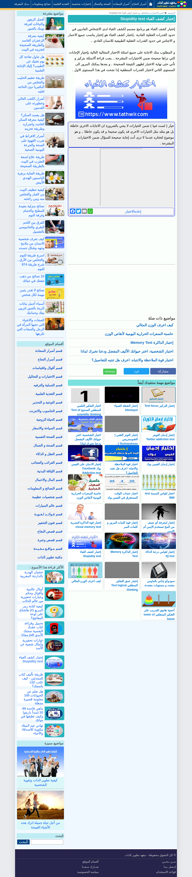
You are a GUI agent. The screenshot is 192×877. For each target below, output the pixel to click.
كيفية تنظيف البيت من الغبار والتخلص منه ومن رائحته (31, 194)
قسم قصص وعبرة (50, 540)
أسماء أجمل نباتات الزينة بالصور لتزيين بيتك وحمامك (31, 308)
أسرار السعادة (121, 4)
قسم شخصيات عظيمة (47, 497)
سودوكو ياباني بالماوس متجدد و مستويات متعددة (160, 583)
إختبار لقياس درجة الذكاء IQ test (160, 554)
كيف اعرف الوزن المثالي (154, 325)
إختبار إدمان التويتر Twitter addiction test (160, 437)
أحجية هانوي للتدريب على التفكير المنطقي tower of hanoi (159, 615)
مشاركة (163, 371)
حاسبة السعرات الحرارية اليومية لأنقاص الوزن (139, 334)
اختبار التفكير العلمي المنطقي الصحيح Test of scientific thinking (86, 410)
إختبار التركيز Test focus (160, 405)
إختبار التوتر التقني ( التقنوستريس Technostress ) (126, 439)
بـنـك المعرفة (21, 4)
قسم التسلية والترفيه (48, 385)
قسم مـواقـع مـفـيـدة (48, 548)
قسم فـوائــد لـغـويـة (48, 514)
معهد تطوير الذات (135, 855)
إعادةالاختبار (133, 211)
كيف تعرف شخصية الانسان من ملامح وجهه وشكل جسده (31, 243)
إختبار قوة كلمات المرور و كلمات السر (122, 525)
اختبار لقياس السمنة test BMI (160, 495)
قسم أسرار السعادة (48, 351)
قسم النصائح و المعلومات (45, 488)
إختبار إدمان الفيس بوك (161, 464)
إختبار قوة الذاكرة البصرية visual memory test (85, 525)
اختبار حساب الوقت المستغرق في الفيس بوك (122, 495)
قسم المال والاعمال (48, 480)
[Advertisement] (121, 240)
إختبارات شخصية (81, 4)
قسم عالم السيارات (48, 505)
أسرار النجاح (139, 4)
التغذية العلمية (61, 4)
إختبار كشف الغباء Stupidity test (147, 19)
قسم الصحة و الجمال (47, 445)
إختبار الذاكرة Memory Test (152, 343)
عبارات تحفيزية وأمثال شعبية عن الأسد (31, 644)
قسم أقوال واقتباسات (47, 368)
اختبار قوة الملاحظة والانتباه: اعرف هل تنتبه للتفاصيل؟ (132, 360)
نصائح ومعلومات (41, 4)
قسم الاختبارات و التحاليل (45, 376)
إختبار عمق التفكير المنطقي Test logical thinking (124, 585)
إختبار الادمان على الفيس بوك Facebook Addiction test (86, 468)
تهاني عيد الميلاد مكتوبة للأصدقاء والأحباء (32, 729)
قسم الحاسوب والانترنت (45, 411)
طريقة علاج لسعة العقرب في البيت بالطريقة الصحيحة (32, 161)
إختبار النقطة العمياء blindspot (126, 408)
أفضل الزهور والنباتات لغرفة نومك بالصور (34, 24)
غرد (136, 371)
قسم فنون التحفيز (50, 523)
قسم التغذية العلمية (48, 394)
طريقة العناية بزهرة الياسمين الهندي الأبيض (31, 178)
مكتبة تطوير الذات (50, 557)
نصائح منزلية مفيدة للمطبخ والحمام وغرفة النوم (31, 210)
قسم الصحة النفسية (48, 437)
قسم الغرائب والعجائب (46, 462)
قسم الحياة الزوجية (49, 419)
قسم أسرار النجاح (50, 359)
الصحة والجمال (102, 4)
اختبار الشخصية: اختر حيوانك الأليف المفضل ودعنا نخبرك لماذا (127, 351)
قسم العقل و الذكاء (49, 454)
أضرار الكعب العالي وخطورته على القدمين (31, 103)
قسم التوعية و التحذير (47, 402)
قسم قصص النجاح (49, 531)
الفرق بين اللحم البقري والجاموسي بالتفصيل (31, 227)
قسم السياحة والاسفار (47, 428)
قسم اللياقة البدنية (49, 471)
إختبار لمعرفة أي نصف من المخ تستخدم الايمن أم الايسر (159, 527)
